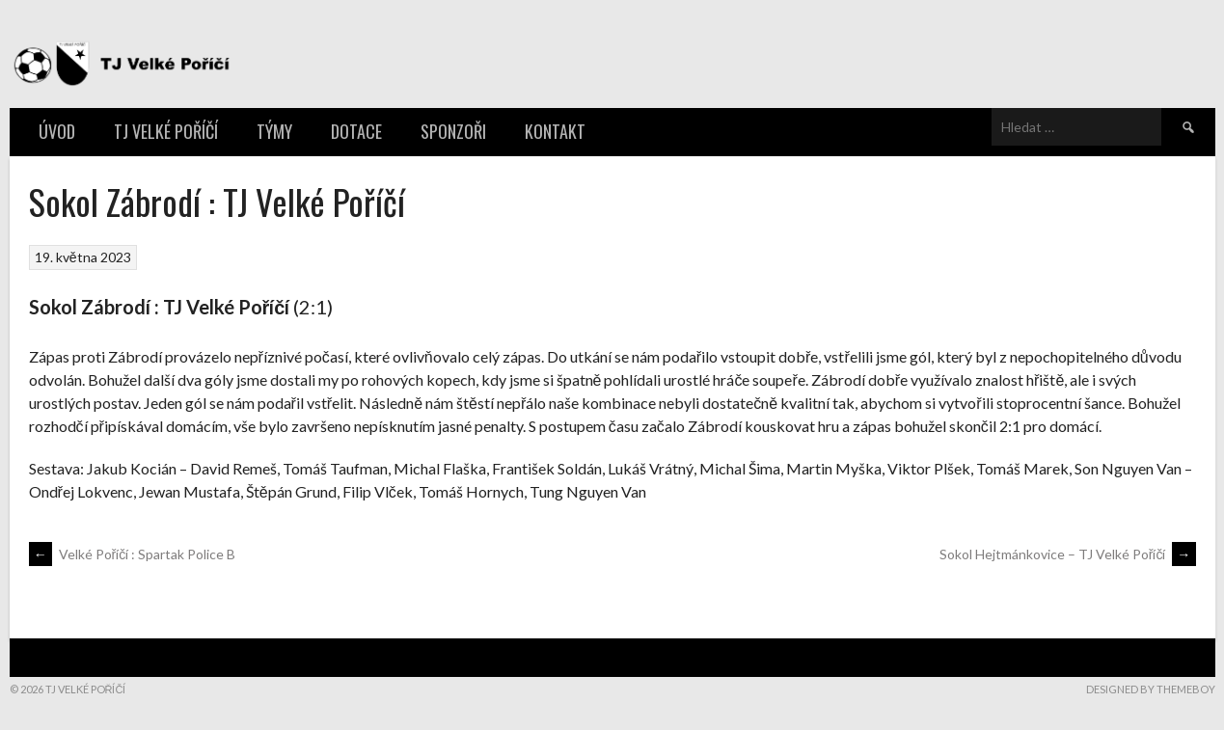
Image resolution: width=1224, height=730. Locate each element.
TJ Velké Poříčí (166, 131)
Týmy (274, 131)
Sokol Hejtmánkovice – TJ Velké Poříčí (1067, 554)
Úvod (57, 131)
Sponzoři (453, 131)
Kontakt (555, 131)
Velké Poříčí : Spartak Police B (132, 554)
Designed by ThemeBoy (1150, 689)
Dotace (356, 131)
